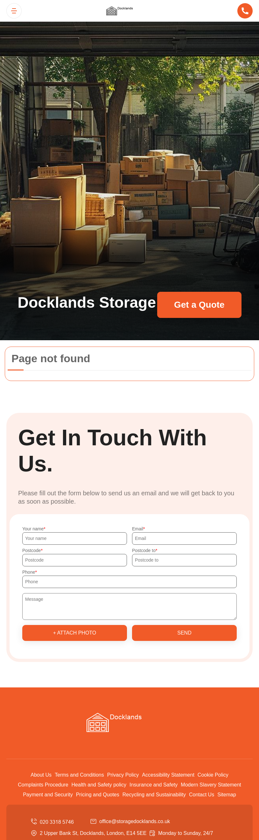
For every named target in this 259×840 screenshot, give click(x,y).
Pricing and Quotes (97, 794)
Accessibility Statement (168, 775)
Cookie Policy (213, 775)
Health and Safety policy (99, 784)
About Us (41, 775)
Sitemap (226, 794)
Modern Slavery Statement (211, 784)
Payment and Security (48, 794)
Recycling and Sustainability (154, 794)
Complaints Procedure (43, 784)
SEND (184, 632)
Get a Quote (199, 305)
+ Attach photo (74, 632)
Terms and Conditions (79, 775)
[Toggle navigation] (14, 10)
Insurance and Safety (154, 784)
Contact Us (201, 794)
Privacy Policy (123, 775)
